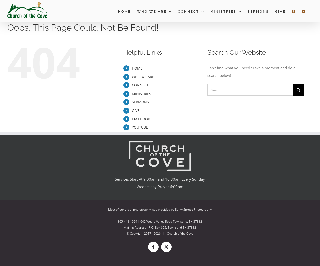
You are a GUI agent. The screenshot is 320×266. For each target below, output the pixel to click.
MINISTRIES (141, 93)
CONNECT (140, 85)
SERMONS (140, 102)
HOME (137, 68)
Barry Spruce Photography (193, 209)
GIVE (136, 110)
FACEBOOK (141, 119)
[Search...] (250, 90)
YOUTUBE (140, 127)
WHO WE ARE (143, 76)
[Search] (298, 90)
